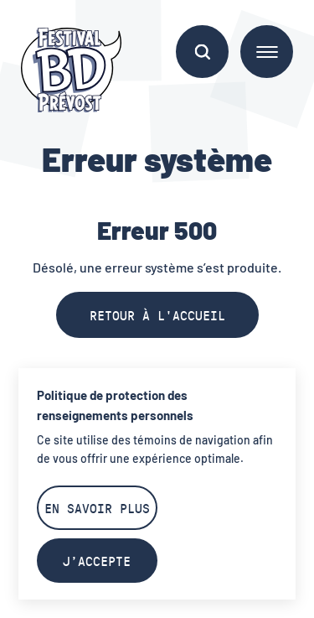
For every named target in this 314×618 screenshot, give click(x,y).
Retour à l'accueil (157, 315)
